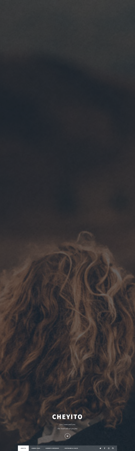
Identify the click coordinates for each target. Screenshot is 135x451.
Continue (67, 436)
